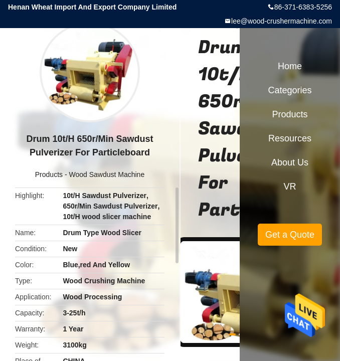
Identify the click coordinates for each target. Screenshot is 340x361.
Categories (289, 90)
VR (289, 187)
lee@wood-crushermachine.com (281, 21)
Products (49, 174)
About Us (289, 162)
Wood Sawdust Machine (106, 174)
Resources (289, 138)
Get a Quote (289, 235)
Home (290, 66)
